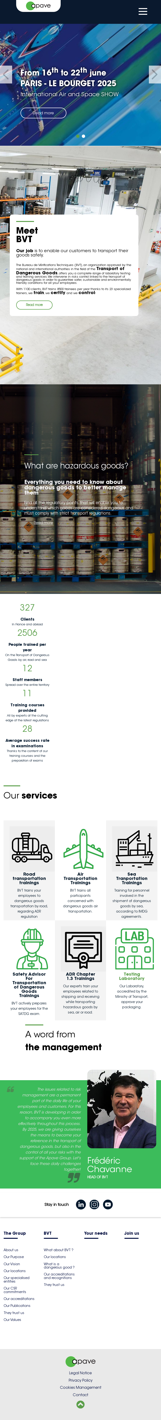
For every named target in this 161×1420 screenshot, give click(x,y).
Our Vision (12, 1264)
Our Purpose (14, 1257)
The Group (15, 1233)
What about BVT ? (58, 1250)
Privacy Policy (81, 1380)
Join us (131, 1233)
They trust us (14, 1313)
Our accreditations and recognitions (59, 1276)
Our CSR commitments (15, 1290)
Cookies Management (80, 1387)
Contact (80, 1395)
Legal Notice (80, 1373)
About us (11, 1250)
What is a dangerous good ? (59, 1265)
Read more (43, 112)
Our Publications (17, 1306)
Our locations (15, 1271)
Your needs (95, 1233)
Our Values (12, 1320)
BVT (48, 1233)
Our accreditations (19, 1299)
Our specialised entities (16, 1279)
